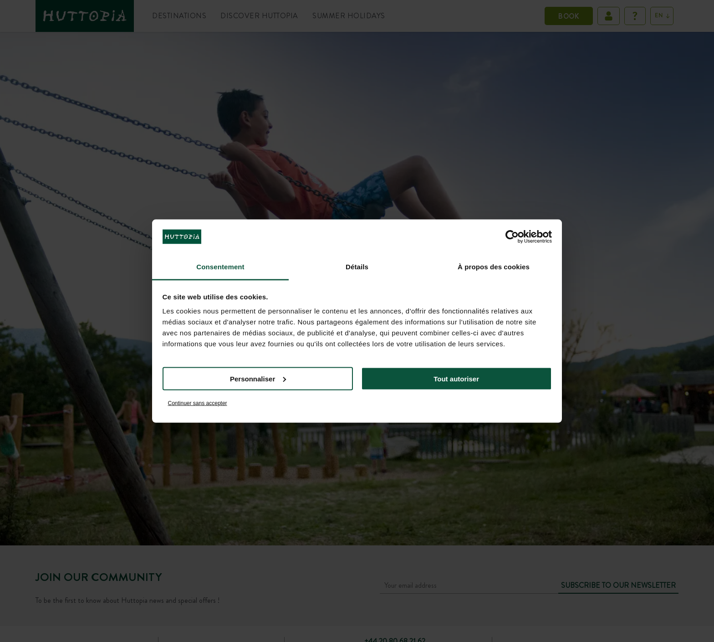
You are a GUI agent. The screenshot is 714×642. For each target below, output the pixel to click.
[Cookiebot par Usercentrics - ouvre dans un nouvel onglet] (512, 236)
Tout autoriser (456, 378)
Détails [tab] (357, 267)
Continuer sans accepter (197, 403)
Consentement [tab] (220, 267)
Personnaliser (258, 378)
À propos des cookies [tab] (494, 267)
